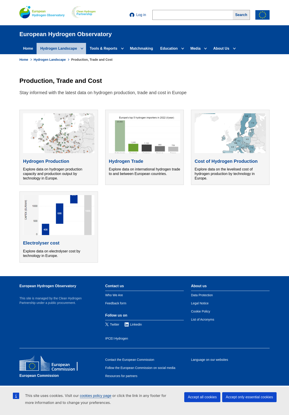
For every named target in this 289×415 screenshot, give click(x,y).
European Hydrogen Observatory (47, 286)
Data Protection (202, 295)
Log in (138, 15)
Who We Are (114, 295)
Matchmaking (141, 48)
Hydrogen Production (46, 161)
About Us (221, 48)
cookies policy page (95, 396)
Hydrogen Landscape (58, 48)
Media (195, 48)
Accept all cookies (202, 397)
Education (169, 48)
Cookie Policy (200, 311)
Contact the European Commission (129, 359)
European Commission (39, 376)
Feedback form (115, 303)
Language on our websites (209, 359)
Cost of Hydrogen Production (226, 161)
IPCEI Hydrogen (116, 338)
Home (28, 48)
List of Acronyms (202, 319)
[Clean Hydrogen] (84, 12)
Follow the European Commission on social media (140, 368)
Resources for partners (121, 376)
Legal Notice (200, 303)
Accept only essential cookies (249, 397)
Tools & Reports (103, 48)
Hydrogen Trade (126, 161)
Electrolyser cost (41, 242)
